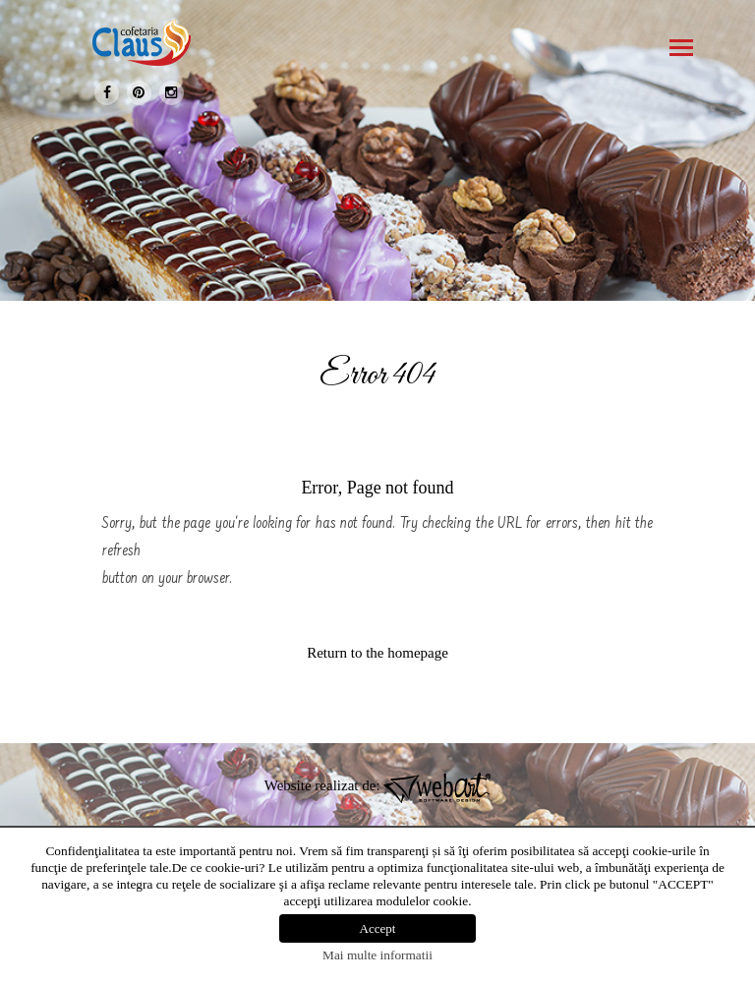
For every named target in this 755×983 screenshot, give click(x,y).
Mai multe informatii (377, 955)
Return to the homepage (377, 653)
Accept (378, 928)
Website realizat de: (378, 785)
